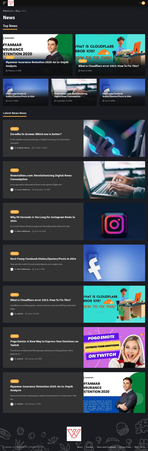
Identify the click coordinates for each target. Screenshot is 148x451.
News (10, 57)
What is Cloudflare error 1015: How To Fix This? (108, 66)
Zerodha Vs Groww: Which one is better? (36, 134)
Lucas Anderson (23, 190)
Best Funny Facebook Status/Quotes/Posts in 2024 (20, 95)
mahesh (20, 314)
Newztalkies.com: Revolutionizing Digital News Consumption (70, 95)
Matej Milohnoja (23, 231)
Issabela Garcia (23, 148)
